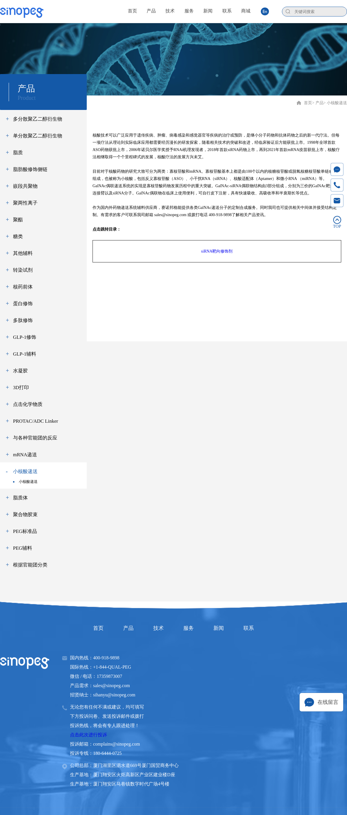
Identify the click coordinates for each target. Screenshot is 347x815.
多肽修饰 (23, 320)
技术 (158, 628)
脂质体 (20, 498)
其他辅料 (23, 253)
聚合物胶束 (25, 514)
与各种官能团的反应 (35, 438)
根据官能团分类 (30, 565)
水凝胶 (20, 371)
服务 (188, 628)
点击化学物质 (28, 404)
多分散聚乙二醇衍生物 (37, 119)
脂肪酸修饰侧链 (30, 169)
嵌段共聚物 (25, 186)
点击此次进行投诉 (88, 734)
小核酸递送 (25, 471)
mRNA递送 (25, 454)
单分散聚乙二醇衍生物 (37, 136)
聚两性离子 (25, 203)
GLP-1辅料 (24, 354)
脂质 (18, 152)
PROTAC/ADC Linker (35, 421)
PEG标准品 (25, 531)
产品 (128, 628)
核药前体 (23, 287)
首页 (308, 103)
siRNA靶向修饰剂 (217, 251)
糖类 (18, 236)
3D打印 (21, 387)
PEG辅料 (22, 548)
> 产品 (317, 103)
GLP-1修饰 (24, 337)
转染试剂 (23, 270)
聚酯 (18, 219)
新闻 (218, 628)
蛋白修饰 (23, 303)
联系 (248, 628)
